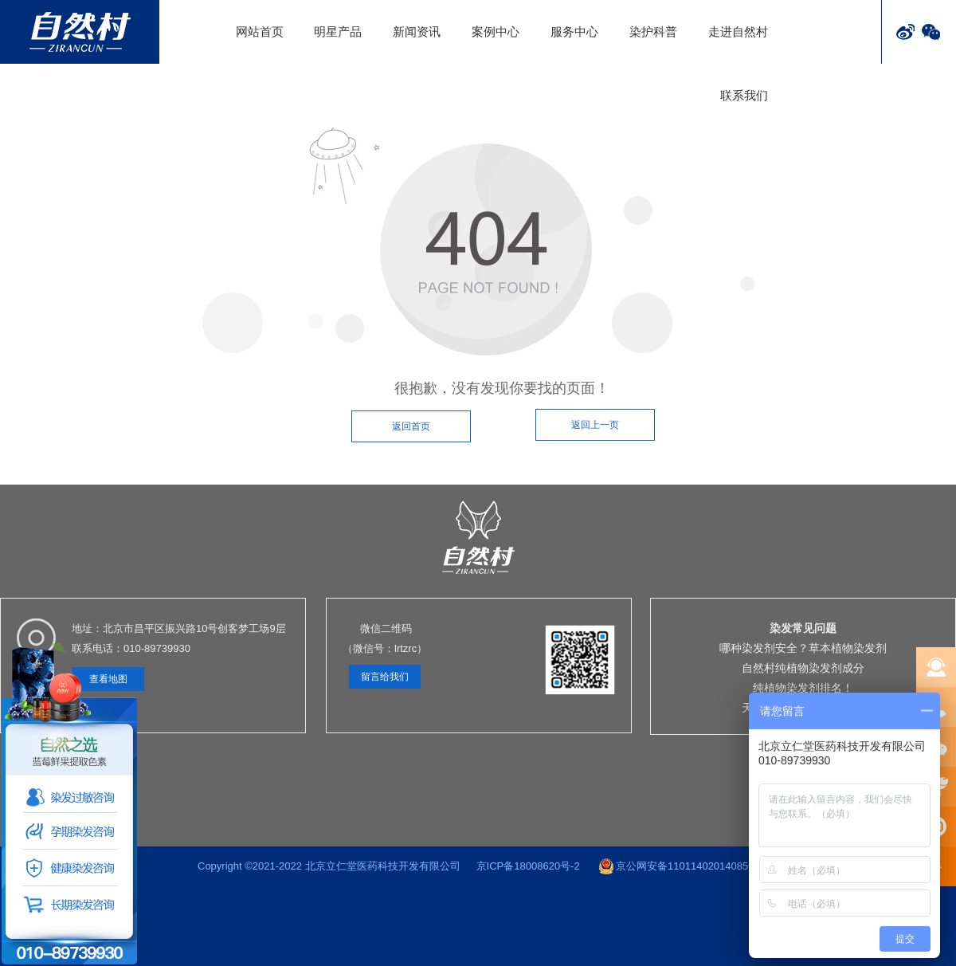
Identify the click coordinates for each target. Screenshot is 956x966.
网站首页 (260, 31)
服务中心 (574, 31)
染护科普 (653, 31)
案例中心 (495, 31)
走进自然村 (738, 31)
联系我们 (744, 95)
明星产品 (338, 31)
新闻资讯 (417, 31)
